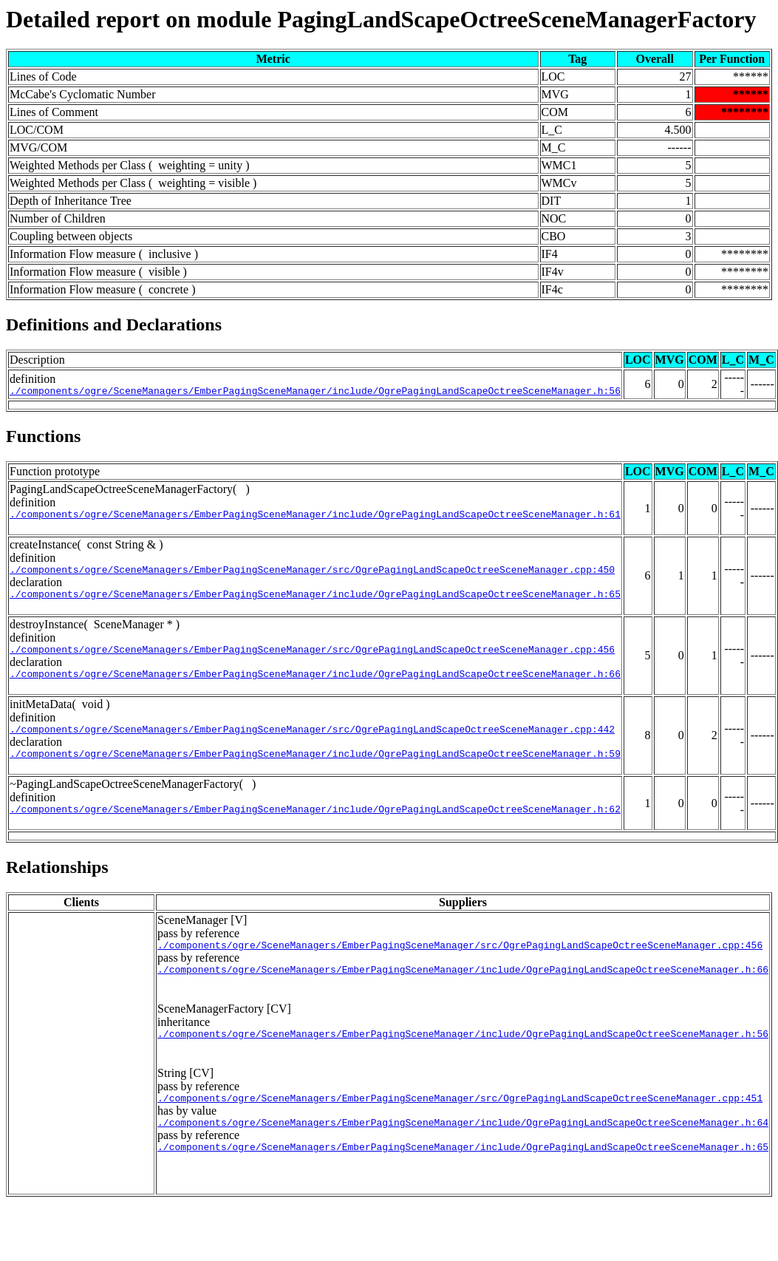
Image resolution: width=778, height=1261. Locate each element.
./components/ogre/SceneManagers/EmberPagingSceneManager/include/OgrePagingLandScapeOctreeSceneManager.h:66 (315, 684)
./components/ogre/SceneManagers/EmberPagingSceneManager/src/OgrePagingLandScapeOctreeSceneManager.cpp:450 (312, 573)
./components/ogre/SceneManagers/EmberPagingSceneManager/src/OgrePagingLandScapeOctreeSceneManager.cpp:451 (459, 1124)
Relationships (57, 884)
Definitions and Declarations (114, 324)
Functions (43, 436)
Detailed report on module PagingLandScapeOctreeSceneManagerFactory (381, 19)
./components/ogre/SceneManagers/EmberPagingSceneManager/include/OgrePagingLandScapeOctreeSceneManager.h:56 (315, 391)
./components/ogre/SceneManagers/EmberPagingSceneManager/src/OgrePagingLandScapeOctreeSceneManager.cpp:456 (312, 658)
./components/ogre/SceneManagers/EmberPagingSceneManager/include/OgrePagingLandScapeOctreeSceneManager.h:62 (315, 826)
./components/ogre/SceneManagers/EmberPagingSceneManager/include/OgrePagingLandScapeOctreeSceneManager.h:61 (315, 516)
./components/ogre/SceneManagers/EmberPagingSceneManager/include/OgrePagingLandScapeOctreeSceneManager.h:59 (315, 768)
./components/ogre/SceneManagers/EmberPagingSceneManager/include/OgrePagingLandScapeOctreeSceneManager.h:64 (462, 1151)
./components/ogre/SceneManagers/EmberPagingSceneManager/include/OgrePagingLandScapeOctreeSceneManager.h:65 (315, 600)
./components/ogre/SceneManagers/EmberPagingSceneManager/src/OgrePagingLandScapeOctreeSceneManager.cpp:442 (312, 742)
